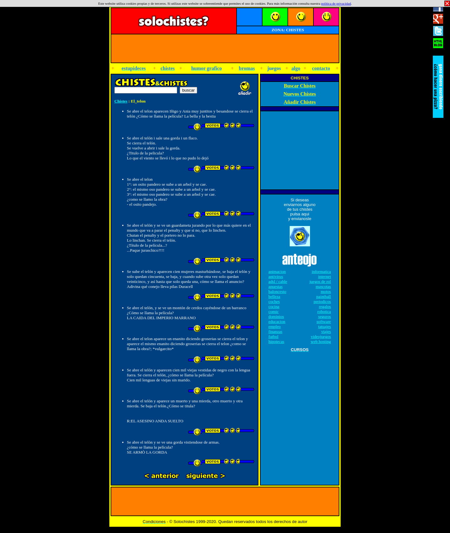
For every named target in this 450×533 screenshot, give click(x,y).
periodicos (322, 301)
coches (274, 301)
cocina (273, 306)
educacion (276, 321)
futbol (273, 336)
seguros (324, 316)
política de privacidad (336, 3)
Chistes (120, 101)
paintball (323, 296)
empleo (274, 326)
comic (273, 311)
